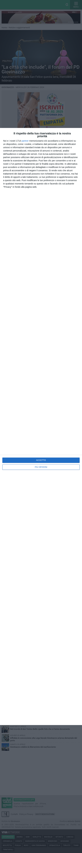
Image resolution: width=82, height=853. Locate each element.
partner (25, 141)
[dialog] (41, 426)
